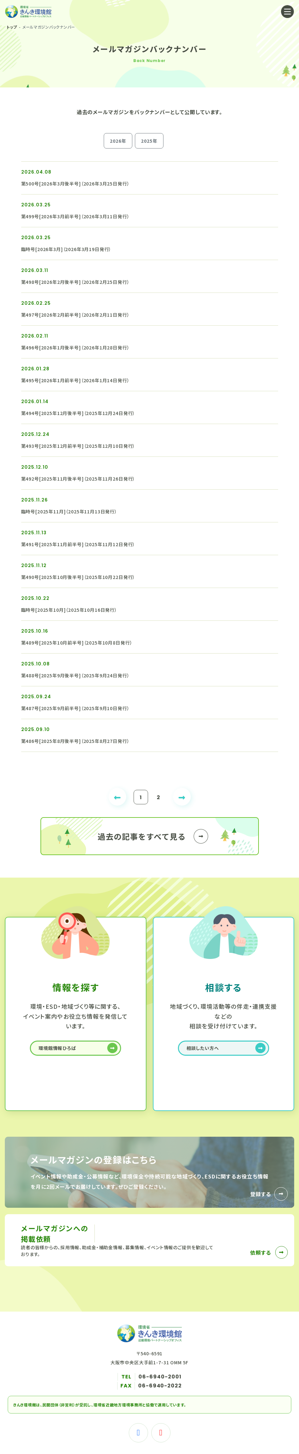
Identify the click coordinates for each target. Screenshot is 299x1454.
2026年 (118, 141)
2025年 (149, 141)
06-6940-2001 (159, 1376)
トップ (11, 27)
